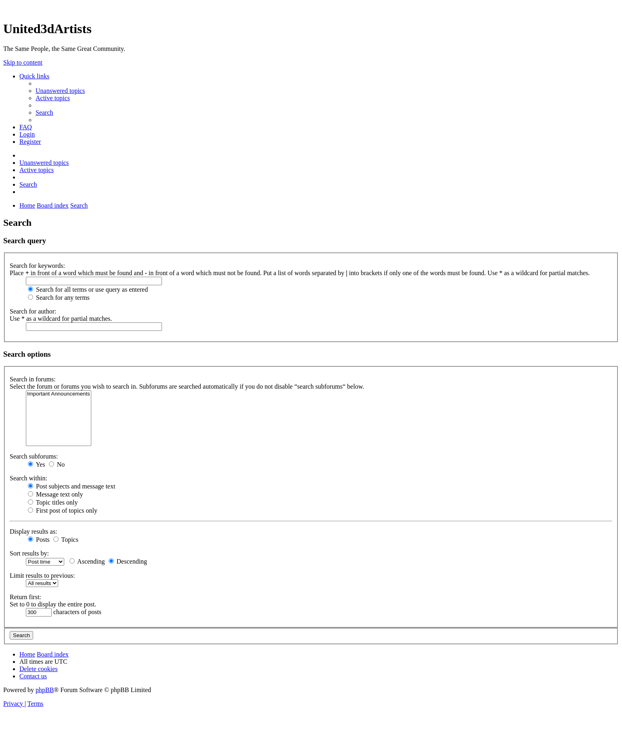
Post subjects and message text (71, 486)
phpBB (45, 689)
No (57, 464)
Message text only (55, 494)
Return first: (25, 596)
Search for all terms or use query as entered (88, 289)
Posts (39, 539)
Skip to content (22, 62)
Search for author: (33, 311)
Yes (36, 464)
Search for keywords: (37, 265)
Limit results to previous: (42, 575)
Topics (65, 539)
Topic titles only (53, 502)
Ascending (87, 561)
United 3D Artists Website (310, 8)
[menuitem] (60, 90)
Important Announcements (58, 394)
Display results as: (33, 531)
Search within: (28, 478)
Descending (128, 561)
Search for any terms (59, 297)
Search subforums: (34, 456)
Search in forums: (33, 379)
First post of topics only (62, 510)
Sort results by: (29, 553)
